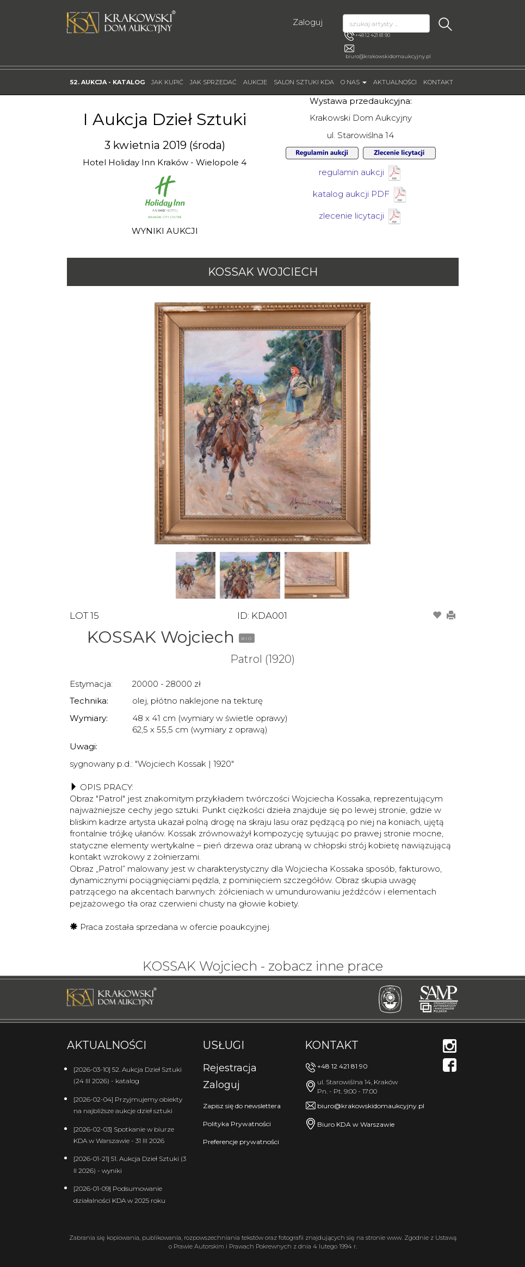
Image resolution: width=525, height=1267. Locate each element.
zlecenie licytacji (361, 215)
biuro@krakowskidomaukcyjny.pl (388, 56)
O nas (354, 82)
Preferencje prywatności (241, 1142)
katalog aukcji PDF (360, 194)
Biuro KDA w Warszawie (355, 1124)
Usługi (223, 1045)
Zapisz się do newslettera (242, 1106)
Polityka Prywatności (237, 1124)
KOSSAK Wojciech (263, 271)
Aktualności (395, 82)
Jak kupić (167, 82)
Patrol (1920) (262, 659)
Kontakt (438, 82)
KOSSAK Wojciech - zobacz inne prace (263, 966)
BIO (246, 638)
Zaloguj (308, 22)
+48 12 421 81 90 (367, 36)
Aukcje (255, 82)
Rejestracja (230, 1068)
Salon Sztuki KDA (304, 82)
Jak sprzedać (213, 82)
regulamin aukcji (361, 172)
